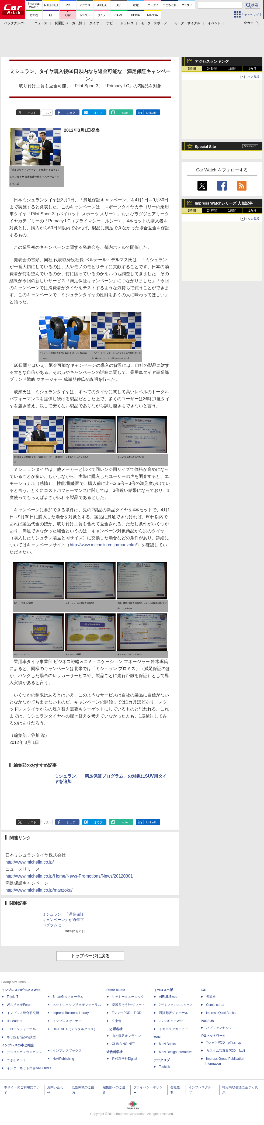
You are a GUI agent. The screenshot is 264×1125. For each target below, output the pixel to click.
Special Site (205, 146)
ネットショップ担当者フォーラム (77, 1005)
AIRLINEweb (168, 997)
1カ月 (252, 69)
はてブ (97, 112)
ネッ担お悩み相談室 (21, 1037)
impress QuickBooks (220, 1013)
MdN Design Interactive (176, 1052)
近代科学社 (114, 1052)
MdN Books (167, 1044)
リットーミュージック (128, 997)
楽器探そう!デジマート (128, 1005)
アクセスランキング (212, 61)
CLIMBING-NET (123, 1044)
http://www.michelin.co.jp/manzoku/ (103, 545)
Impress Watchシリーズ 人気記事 (224, 203)
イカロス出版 (163, 990)
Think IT (12, 997)
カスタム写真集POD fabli (225, 1050)
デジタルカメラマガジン (24, 1052)
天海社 (211, 997)
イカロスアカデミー (173, 1029)
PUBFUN (207, 1021)
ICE (203, 990)
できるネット (16, 1060)
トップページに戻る (90, 956)
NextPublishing (63, 1059)
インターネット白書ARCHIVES (29, 1068)
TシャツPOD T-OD (126, 1013)
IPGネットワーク (213, 1036)
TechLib (164, 1067)
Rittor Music (115, 990)
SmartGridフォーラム (68, 997)
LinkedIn (152, 112)
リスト (47, 112)
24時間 (212, 69)
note (125, 112)
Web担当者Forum (19, 1005)
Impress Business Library (71, 1013)
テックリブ (162, 1060)
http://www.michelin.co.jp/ (29, 862)
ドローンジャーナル (21, 1029)
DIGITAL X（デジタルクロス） (75, 1029)
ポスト (31, 112)
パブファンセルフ (219, 1028)
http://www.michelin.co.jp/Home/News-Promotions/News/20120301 (69, 876)
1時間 (192, 69)
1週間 (232, 69)
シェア (71, 112)
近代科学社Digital (124, 1059)
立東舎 (116, 1021)
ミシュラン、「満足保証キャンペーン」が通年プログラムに (63, 919)
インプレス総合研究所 (23, 1013)
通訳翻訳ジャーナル (173, 1013)
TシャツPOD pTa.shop (223, 1042)
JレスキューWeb (171, 1021)
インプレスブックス (67, 1050)
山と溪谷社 (114, 1029)
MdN (157, 1037)
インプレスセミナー (67, 1021)
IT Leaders (14, 1021)
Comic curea (215, 1005)
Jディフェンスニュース (176, 1005)
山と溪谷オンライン (126, 1036)
